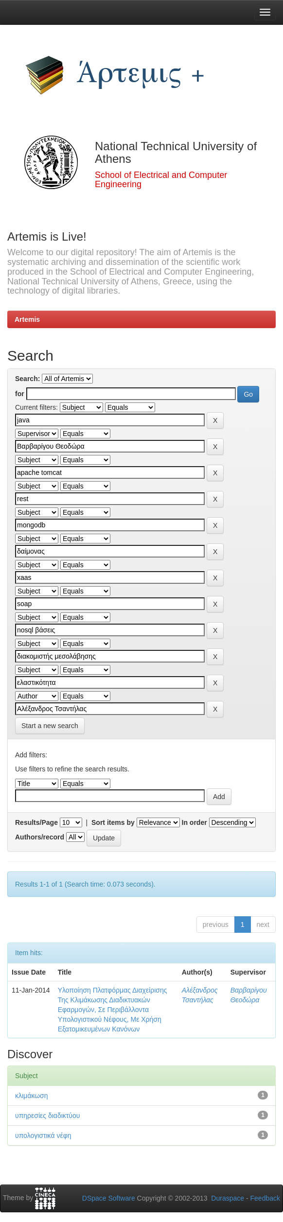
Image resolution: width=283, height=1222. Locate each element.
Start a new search (49, 726)
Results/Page (36, 822)
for (19, 394)
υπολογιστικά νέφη (43, 1135)
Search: (27, 379)
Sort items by (113, 822)
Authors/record (39, 837)
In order (194, 822)
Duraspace (227, 1198)
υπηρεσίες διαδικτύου (47, 1115)
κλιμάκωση (31, 1096)
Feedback (265, 1198)
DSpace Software (108, 1198)
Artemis (27, 319)
